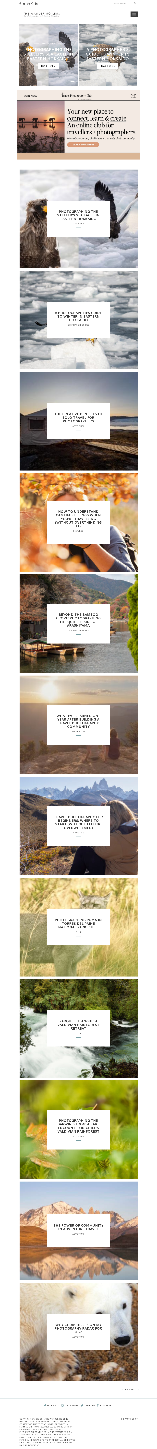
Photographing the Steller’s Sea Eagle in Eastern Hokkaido (48, 54)
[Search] (122, 3)
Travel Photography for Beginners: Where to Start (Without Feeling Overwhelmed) (78, 822)
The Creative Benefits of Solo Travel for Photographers (78, 417)
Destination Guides (107, 43)
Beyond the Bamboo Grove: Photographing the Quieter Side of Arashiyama (78, 619)
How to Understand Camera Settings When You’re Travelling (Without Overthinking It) (78, 518)
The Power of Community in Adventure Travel (78, 1227)
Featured (78, 531)
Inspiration (78, 731)
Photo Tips (78, 833)
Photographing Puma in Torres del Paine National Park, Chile (78, 923)
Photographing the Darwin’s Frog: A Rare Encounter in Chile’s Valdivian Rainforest (78, 1125)
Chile (78, 932)
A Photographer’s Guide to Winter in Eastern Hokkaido (108, 54)
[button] (72, 81)
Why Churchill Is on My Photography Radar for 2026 (78, 1328)
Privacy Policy (129, 1419)
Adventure (48, 43)
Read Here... (48, 66)
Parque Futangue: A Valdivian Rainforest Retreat (78, 1024)
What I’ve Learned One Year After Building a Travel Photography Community (78, 721)
